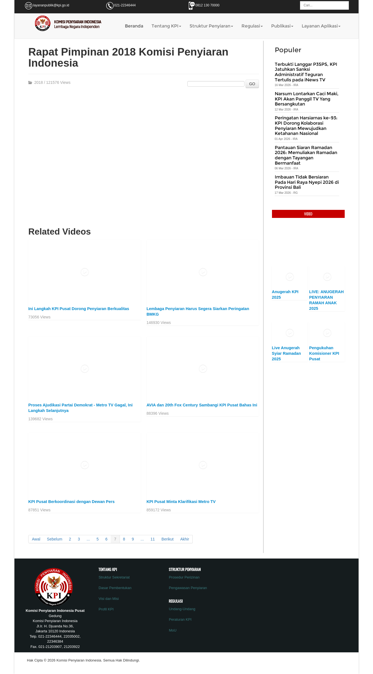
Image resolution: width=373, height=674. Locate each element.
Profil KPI (106, 609)
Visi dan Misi (109, 599)
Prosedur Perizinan (184, 577)
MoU (172, 630)
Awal (36, 539)
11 (152, 539)
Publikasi (282, 26)
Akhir (184, 539)
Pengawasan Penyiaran (188, 588)
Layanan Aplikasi (321, 26)
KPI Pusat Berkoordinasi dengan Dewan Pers (71, 501)
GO (252, 84)
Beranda (134, 26)
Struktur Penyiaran (211, 26)
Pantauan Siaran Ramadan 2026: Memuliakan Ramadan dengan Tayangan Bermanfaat (306, 155)
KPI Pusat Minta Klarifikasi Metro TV (181, 501)
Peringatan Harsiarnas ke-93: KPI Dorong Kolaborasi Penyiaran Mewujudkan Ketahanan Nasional (306, 125)
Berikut (168, 539)
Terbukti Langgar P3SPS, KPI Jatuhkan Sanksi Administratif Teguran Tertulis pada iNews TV (306, 72)
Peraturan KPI (180, 619)
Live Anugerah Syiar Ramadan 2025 (286, 353)
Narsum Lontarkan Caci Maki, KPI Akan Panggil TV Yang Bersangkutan (307, 99)
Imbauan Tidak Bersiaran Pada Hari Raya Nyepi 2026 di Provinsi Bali (307, 182)
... (88, 539)
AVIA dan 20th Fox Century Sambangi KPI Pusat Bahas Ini (202, 405)
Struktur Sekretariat (114, 577)
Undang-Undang (182, 609)
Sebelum (54, 539)
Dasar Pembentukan (115, 588)
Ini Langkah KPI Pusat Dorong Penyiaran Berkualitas (78, 308)
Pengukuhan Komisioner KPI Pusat (324, 353)
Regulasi (252, 26)
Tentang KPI (166, 26)
